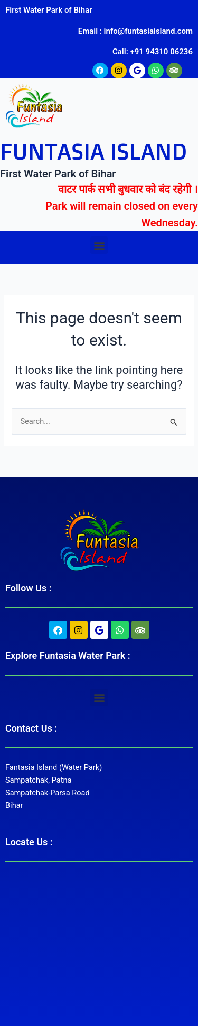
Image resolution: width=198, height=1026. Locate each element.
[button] (99, 245)
